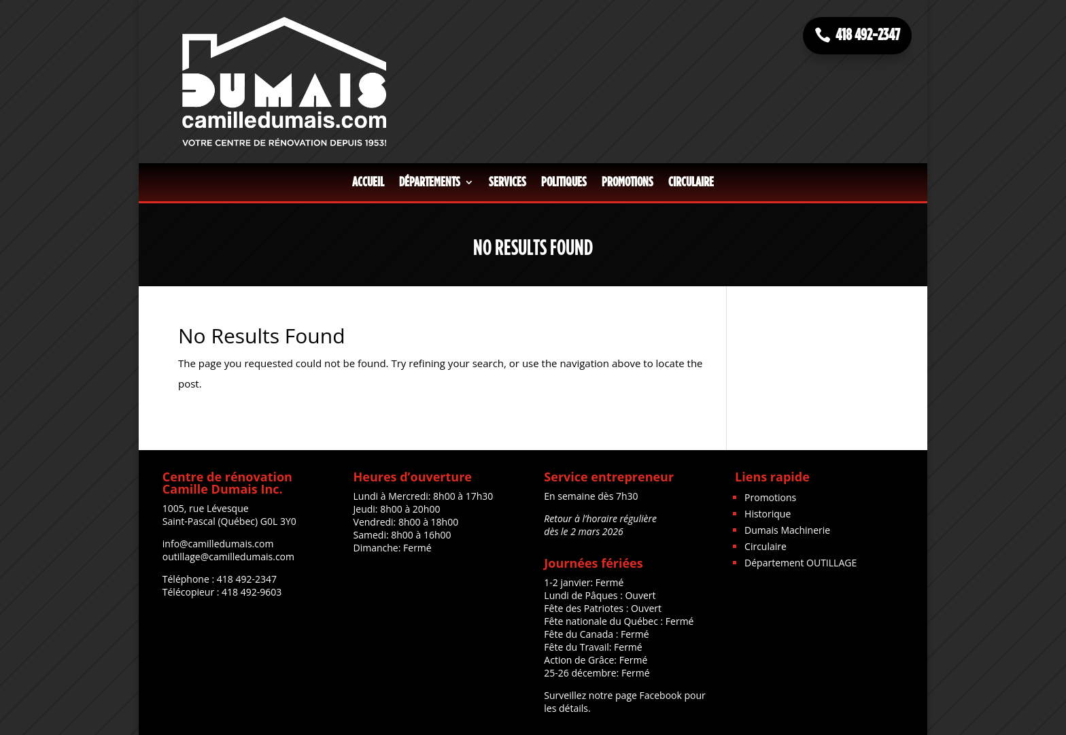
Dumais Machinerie (787, 530)
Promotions (627, 182)
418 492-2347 (868, 35)
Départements (429, 182)
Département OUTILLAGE (800, 562)
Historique (767, 513)
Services (507, 182)
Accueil (368, 182)
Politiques (564, 182)
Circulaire (691, 182)
